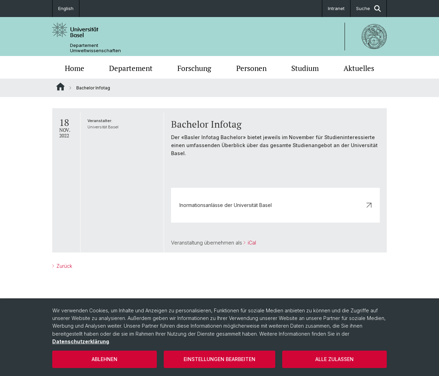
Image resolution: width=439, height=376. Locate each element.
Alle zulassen (334, 359)
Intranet (336, 8)
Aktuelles (359, 68)
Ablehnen (104, 359)
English (66, 8)
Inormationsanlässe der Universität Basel (275, 205)
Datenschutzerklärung (80, 341)
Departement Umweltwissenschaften (95, 48)
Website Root (60, 86)
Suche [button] (368, 8)
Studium (305, 68)
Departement (131, 68)
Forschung (194, 68)
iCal (251, 243)
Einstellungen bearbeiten (219, 359)
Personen (251, 68)
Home (74, 68)
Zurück (63, 266)
